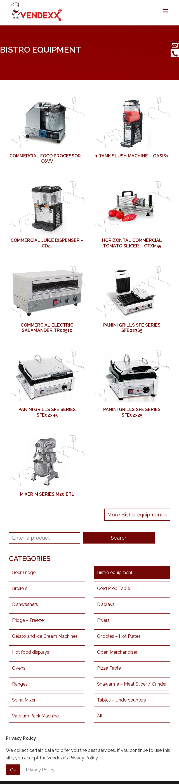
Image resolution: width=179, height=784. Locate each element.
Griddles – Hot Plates (119, 636)
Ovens (18, 668)
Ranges (20, 684)
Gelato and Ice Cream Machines (45, 636)
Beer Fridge (24, 572)
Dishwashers (25, 604)
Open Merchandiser (117, 652)
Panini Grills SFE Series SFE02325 (132, 412)
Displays (106, 604)
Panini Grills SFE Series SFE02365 (132, 327)
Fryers (103, 620)
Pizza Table (109, 668)
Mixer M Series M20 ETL (47, 494)
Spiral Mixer (24, 700)
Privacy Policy (40, 770)
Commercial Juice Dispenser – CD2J (47, 243)
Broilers (19, 588)
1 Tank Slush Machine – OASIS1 (131, 156)
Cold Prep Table (113, 588)
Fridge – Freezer (28, 620)
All (99, 716)
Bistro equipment (115, 572)
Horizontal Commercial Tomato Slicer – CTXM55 (132, 243)
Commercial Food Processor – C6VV (47, 158)
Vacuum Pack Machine (35, 716)
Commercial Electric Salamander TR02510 (47, 327)
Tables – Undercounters (121, 700)
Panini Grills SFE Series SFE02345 (47, 412)
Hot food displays (30, 652)
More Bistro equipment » (137, 515)
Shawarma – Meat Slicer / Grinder (132, 684)
